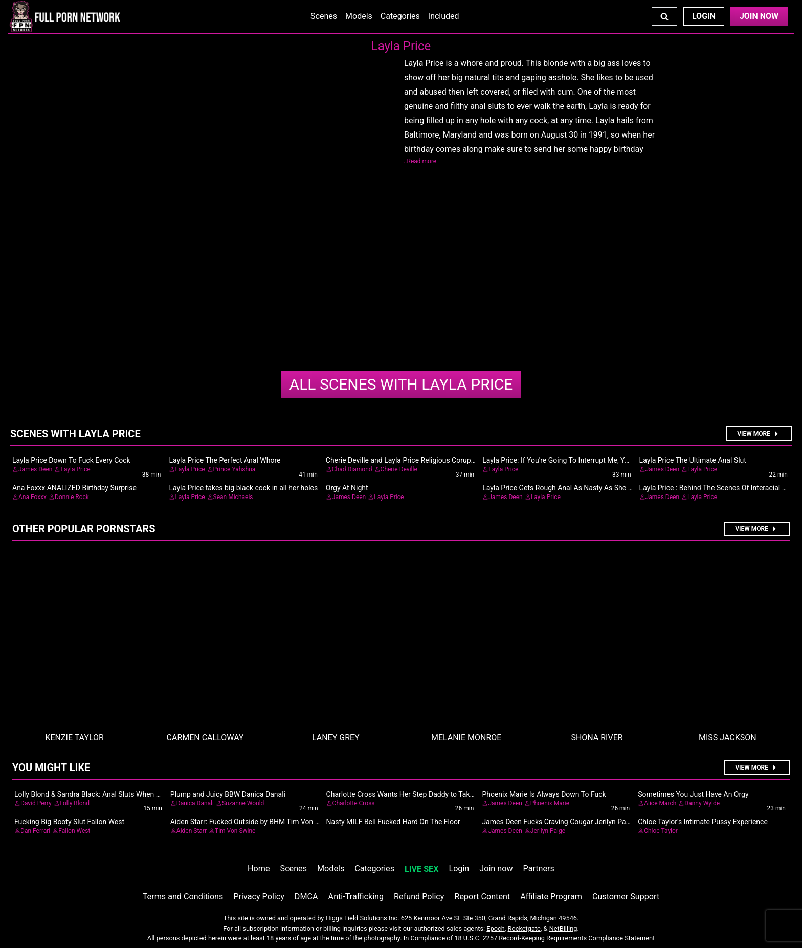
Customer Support (625, 896)
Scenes (323, 16)
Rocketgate (524, 928)
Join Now (759, 16)
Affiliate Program (551, 896)
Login (704, 16)
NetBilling (563, 928)
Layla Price (401, 384)
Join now (496, 868)
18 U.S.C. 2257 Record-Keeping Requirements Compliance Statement (554, 938)
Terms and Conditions (183, 896)
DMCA (306, 896)
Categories (400, 16)
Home (259, 868)
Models (358, 16)
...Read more (419, 161)
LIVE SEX (421, 869)
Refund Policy (419, 896)
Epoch (495, 928)
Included (443, 16)
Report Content (482, 896)
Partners (538, 868)
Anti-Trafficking (356, 896)
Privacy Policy (258, 896)
